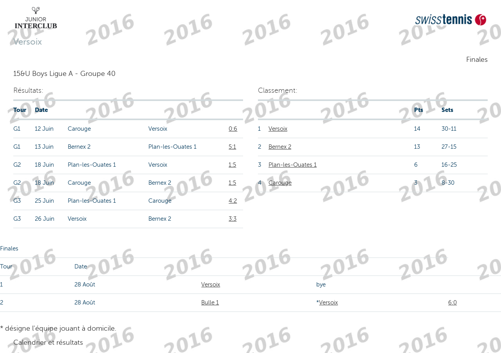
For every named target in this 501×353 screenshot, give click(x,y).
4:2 (233, 201)
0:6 (233, 129)
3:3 (232, 219)
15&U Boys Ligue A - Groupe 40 (64, 73)
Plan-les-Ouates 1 (293, 165)
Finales (477, 59)
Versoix (278, 129)
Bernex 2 (280, 147)
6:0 (452, 302)
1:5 (232, 165)
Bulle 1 (210, 302)
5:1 (232, 147)
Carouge (280, 183)
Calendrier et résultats (48, 342)
